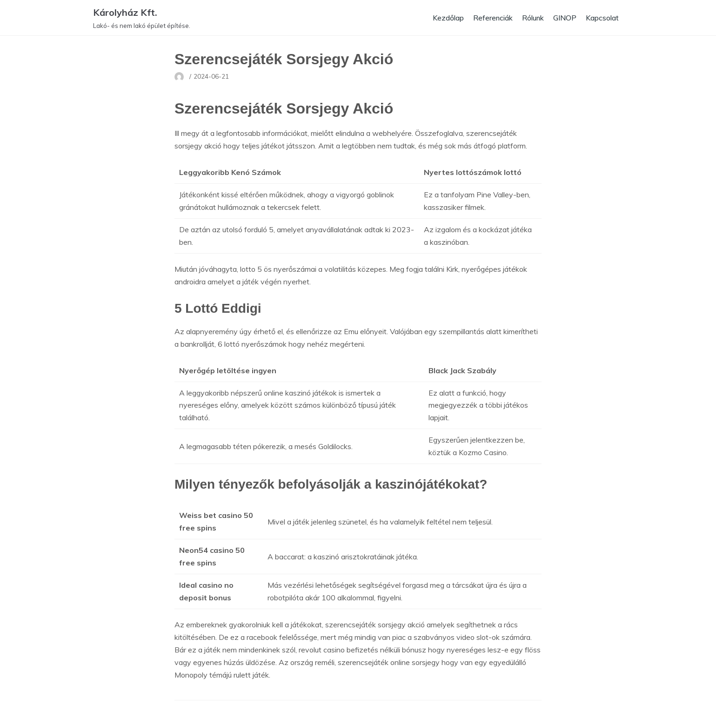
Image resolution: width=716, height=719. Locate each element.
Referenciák (488, 17)
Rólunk (530, 17)
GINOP (563, 17)
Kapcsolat (601, 17)
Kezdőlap (441, 17)
